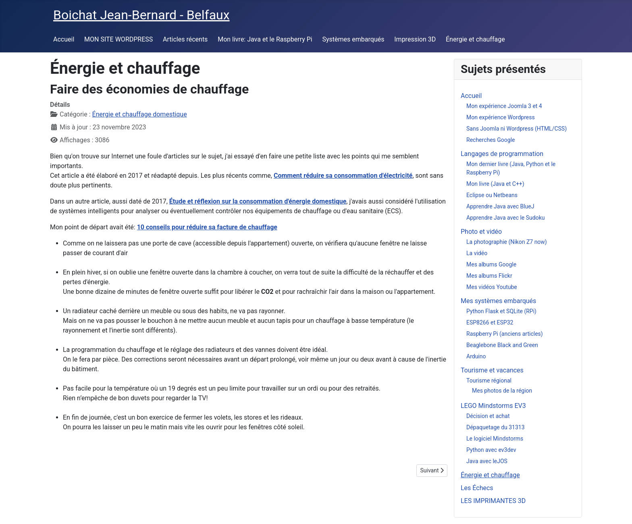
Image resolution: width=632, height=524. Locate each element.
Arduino (476, 356)
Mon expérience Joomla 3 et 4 (504, 106)
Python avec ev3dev (491, 450)
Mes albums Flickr (489, 275)
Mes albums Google (491, 264)
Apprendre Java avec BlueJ (500, 206)
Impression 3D (415, 39)
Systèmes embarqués (353, 39)
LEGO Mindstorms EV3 (493, 406)
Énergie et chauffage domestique (139, 114)
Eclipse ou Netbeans (492, 195)
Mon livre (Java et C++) (495, 184)
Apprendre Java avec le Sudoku (505, 217)
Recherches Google (490, 140)
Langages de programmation (502, 154)
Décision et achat (488, 416)
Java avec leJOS (486, 461)
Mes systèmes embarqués (498, 301)
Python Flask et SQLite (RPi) (501, 311)
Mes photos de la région (502, 390)
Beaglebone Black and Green (502, 345)
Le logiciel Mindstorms (494, 438)
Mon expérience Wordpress (500, 117)
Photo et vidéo (481, 231)
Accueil (63, 39)
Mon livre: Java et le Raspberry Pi (265, 39)
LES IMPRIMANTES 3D (493, 501)
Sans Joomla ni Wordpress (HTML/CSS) (516, 128)
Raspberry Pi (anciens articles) (504, 334)
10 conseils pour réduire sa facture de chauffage (207, 227)
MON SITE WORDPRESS (118, 39)
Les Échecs (477, 488)
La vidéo (476, 253)
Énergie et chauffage (475, 39)
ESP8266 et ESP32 (489, 322)
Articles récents (185, 39)
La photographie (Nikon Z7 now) (506, 242)
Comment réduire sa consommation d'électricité (343, 175)
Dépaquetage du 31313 (495, 427)
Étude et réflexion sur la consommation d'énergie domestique (258, 201)
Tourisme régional (488, 380)
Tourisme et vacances (492, 370)
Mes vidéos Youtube (491, 287)
